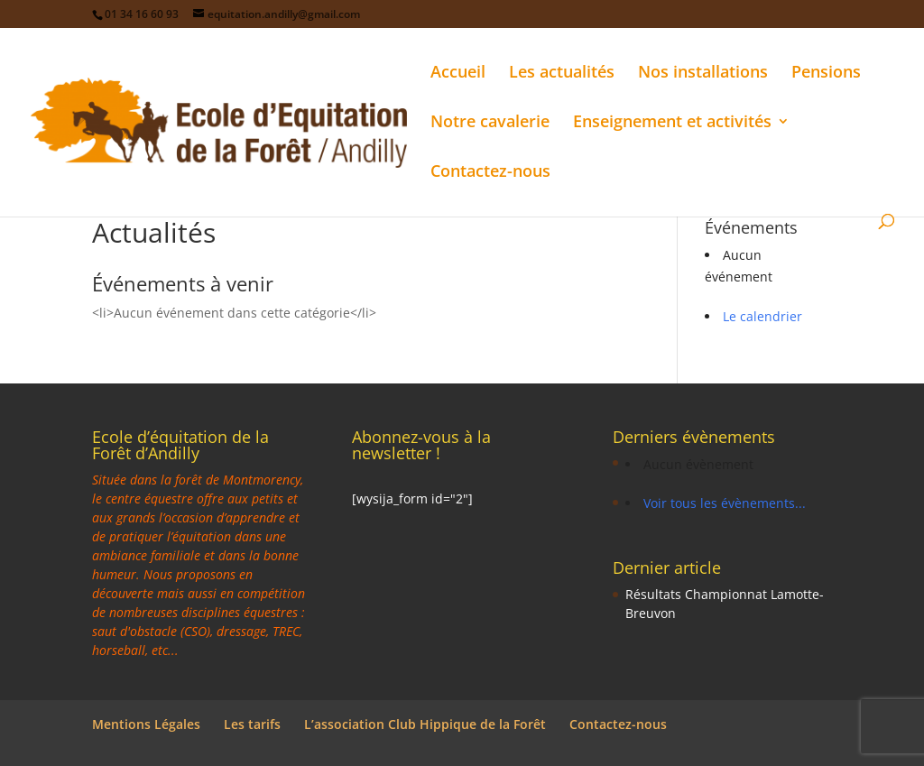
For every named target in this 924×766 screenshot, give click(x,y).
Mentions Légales (146, 724)
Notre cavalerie (490, 123)
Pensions (826, 73)
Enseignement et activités (672, 123)
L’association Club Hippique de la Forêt (425, 724)
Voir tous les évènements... (724, 503)
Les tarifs (252, 724)
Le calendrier (762, 316)
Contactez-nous (490, 172)
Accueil (457, 73)
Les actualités (561, 73)
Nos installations (703, 73)
